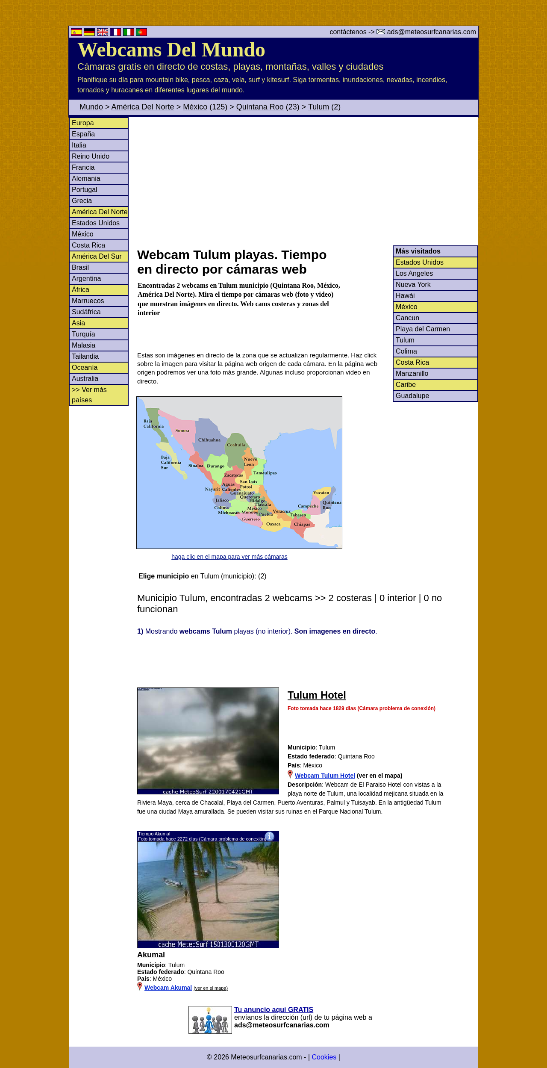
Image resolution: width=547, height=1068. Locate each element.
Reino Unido (90, 156)
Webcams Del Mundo (171, 49)
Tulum (318, 107)
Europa (83, 123)
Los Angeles (414, 273)
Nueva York (413, 284)
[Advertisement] (307, 181)
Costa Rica (88, 245)
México (195, 107)
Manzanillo (412, 373)
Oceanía (84, 367)
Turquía (83, 334)
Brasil (80, 267)
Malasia (83, 345)
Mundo (91, 107)
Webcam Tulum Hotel (325, 775)
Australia (85, 378)
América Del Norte (143, 107)
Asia (78, 323)
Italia (79, 145)
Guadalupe (412, 395)
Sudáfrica (86, 312)
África (80, 289)
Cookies (324, 1057)
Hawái (405, 295)
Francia (83, 167)
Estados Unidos (96, 223)
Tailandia (85, 356)
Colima (406, 351)
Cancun (407, 318)
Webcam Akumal (168, 987)
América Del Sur (96, 256)
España (83, 134)
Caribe (406, 384)
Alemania (86, 178)
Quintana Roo (260, 107)
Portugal (84, 189)
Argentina (86, 278)
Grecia (82, 200)
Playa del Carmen (423, 329)
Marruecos (88, 300)
